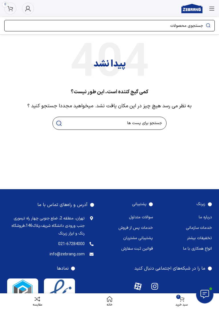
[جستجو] (109, 25)
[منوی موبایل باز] (212, 8)
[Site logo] (192, 8)
